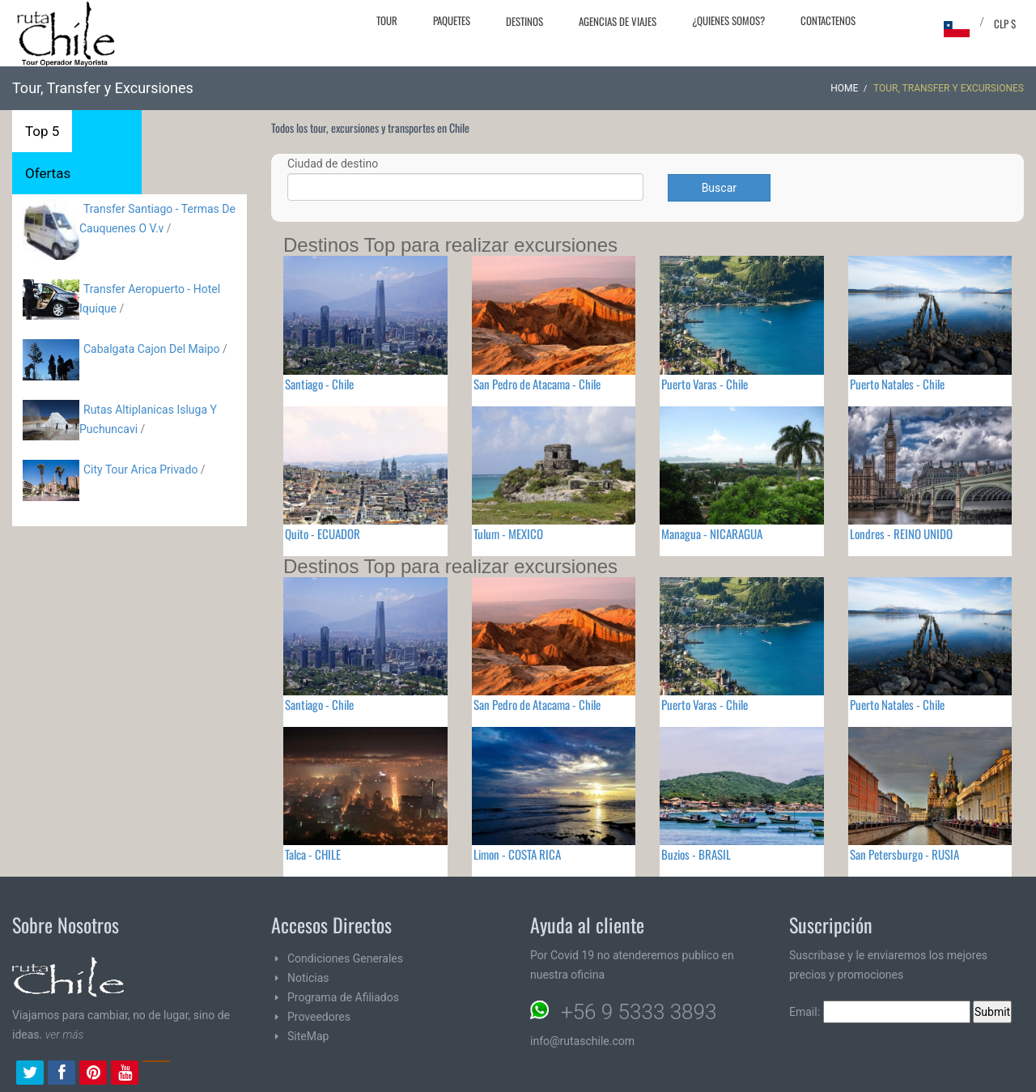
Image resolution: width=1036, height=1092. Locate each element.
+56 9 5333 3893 (638, 1012)
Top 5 (42, 131)
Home (844, 88)
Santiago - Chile (319, 384)
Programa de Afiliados (343, 997)
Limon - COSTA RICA (517, 854)
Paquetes (451, 20)
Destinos (524, 21)
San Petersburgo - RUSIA (904, 854)
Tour (386, 20)
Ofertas (47, 173)
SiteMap (308, 1036)
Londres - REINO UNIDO (901, 533)
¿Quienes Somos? (728, 20)
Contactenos (828, 20)
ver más (64, 1034)
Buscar (719, 187)
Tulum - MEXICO (508, 533)
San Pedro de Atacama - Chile (537, 384)
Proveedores (318, 1016)
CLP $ (1005, 23)
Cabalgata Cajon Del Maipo (151, 348)
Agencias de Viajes (617, 21)
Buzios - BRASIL (696, 854)
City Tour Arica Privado (140, 469)
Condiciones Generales (345, 958)
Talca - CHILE (313, 854)
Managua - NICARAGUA (711, 533)
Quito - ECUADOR (322, 533)
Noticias (308, 977)
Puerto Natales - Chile (897, 384)
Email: (879, 1012)
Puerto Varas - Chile (704, 384)
